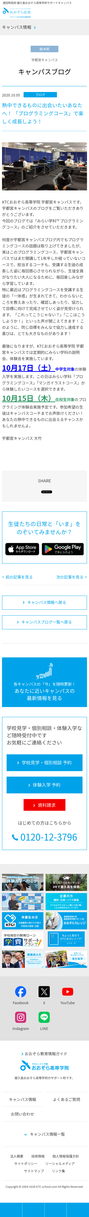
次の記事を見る (69, 577)
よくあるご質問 (66, 1099)
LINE (44, 1028)
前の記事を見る (19, 577)
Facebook (21, 1002)
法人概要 (16, 1156)
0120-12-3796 (48, 836)
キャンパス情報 (16, 27)
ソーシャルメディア (60, 1163)
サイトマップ (34, 1170)
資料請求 (78, 1210)
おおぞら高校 (16, 16)
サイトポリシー (25, 1163)
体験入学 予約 (56, 1210)
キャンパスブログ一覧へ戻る (46, 622)
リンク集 (58, 1170)
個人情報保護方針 (65, 1156)
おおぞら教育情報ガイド (46, 1053)
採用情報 (38, 1156)
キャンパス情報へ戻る (46, 602)
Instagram (20, 1028)
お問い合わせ (22, 1114)
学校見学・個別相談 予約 (33, 1210)
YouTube (68, 1002)
